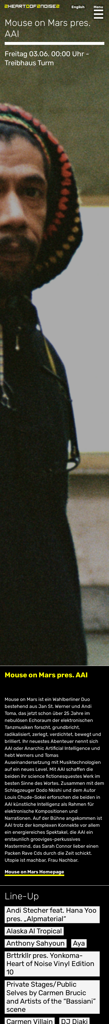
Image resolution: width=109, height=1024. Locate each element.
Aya (79, 947)
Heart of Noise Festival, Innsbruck (32, 6)
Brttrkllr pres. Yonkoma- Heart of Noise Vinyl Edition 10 (50, 968)
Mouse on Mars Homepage (34, 872)
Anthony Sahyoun (35, 947)
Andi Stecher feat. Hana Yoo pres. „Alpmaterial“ (51, 919)
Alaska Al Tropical (34, 935)
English (78, 7)
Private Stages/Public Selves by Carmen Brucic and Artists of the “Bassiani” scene (51, 1001)
